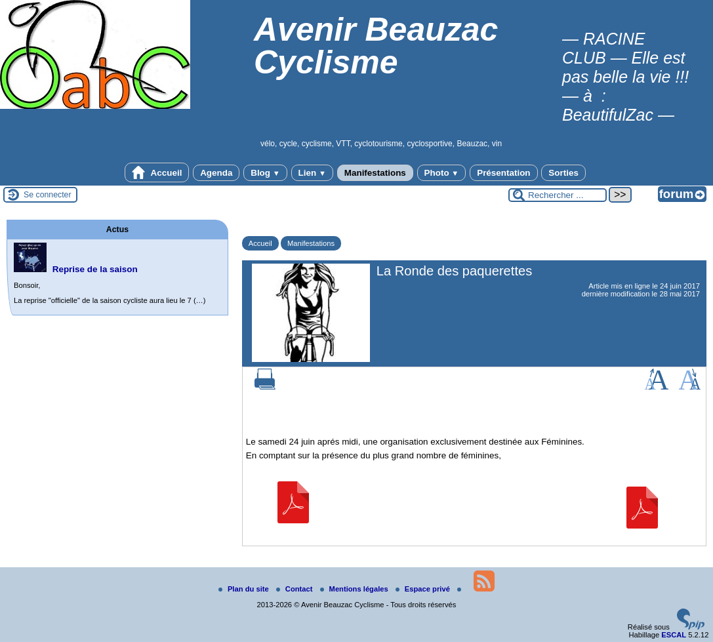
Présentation (503, 173)
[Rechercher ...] (557, 195)
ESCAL (673, 635)
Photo (441, 173)
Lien (312, 173)
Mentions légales (355, 589)
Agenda (216, 173)
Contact (295, 589)
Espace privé (424, 589)
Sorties (563, 173)
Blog (265, 173)
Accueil (157, 172)
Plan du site (244, 589)
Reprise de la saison (95, 269)
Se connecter (47, 194)
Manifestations (375, 173)
